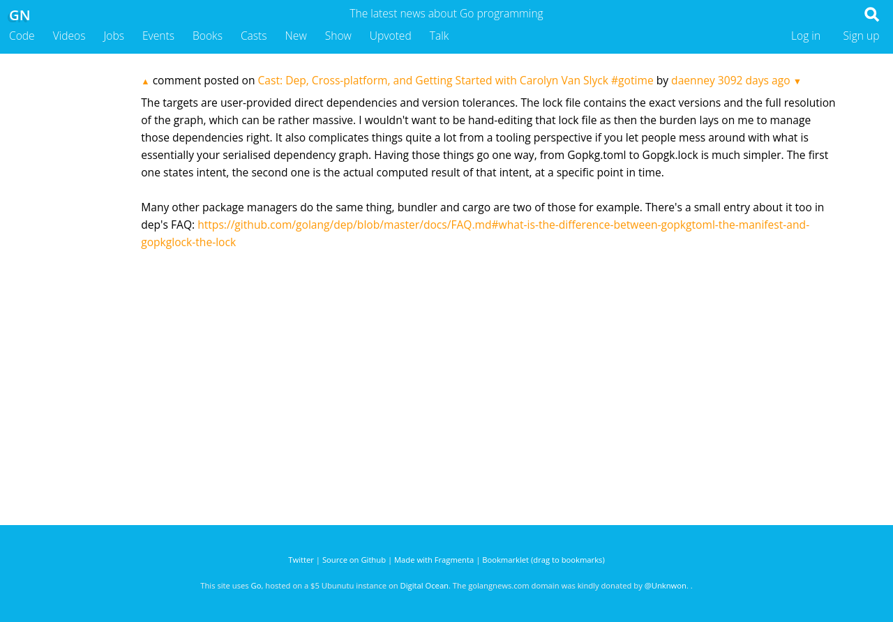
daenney (693, 80)
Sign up (861, 35)
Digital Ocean (424, 585)
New (296, 35)
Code (22, 35)
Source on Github (354, 559)
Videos (69, 35)
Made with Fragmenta (434, 559)
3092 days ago (754, 80)
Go (256, 585)
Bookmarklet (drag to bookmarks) (543, 559)
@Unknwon (665, 585)
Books (208, 35)
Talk (439, 35)
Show (338, 35)
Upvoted (391, 35)
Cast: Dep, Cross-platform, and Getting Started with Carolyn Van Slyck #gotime (456, 80)
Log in (805, 35)
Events (158, 35)
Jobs (113, 35)
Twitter (301, 559)
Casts (254, 35)
